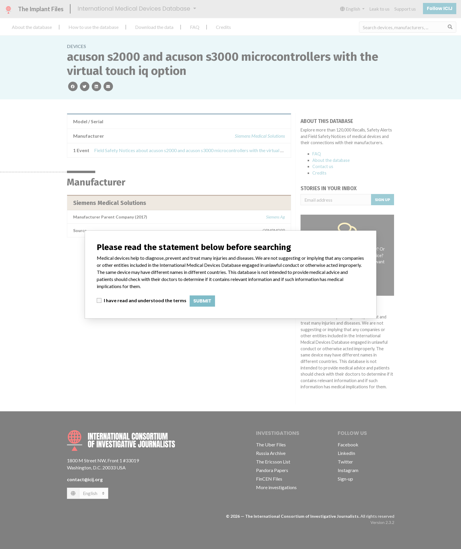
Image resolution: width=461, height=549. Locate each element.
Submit (202, 300)
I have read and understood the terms (145, 300)
